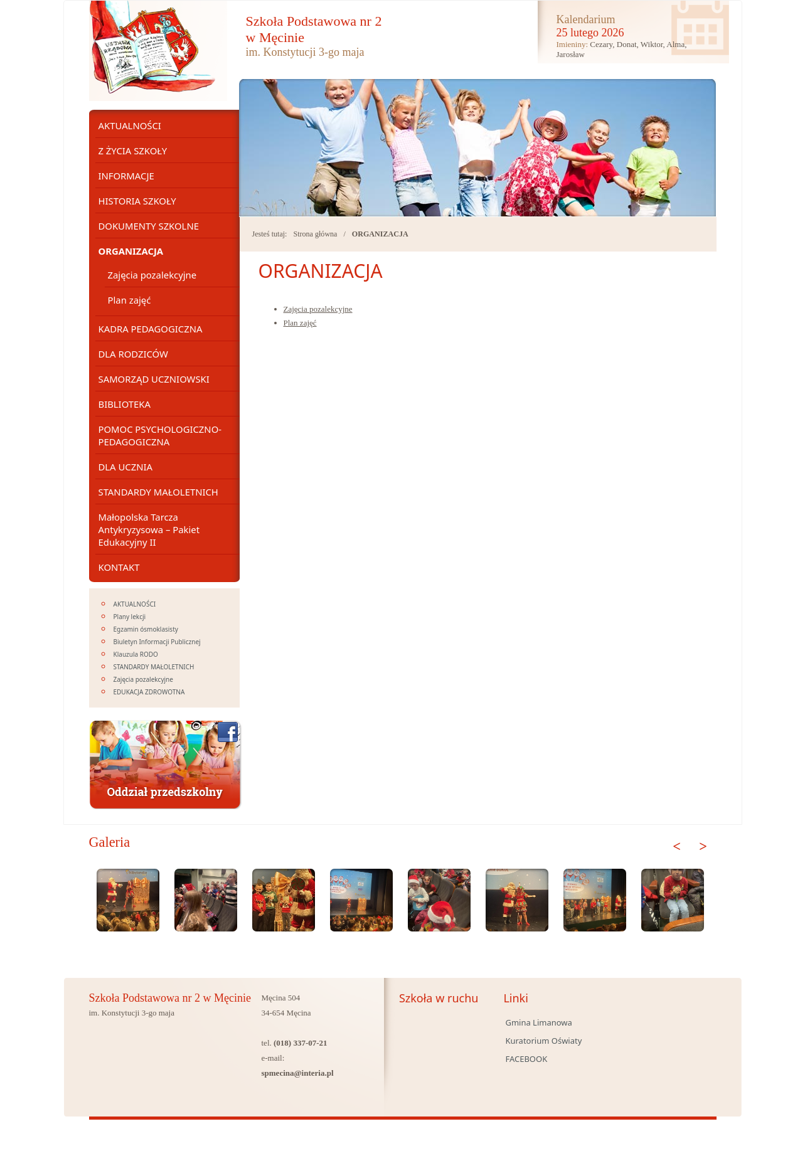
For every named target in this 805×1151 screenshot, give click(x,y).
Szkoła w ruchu (439, 997)
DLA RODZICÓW (133, 353)
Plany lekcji (130, 616)
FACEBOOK (526, 1058)
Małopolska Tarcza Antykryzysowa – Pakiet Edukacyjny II (149, 529)
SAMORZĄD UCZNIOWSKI (154, 379)
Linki (515, 997)
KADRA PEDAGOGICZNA (151, 328)
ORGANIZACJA (380, 234)
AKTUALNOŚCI (130, 125)
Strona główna (315, 234)
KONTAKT (119, 567)
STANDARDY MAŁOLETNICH (158, 491)
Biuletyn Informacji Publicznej (157, 641)
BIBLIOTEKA (125, 404)
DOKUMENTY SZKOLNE (149, 226)
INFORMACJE (126, 175)
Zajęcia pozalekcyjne (318, 309)
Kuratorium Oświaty (543, 1040)
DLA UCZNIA (125, 466)
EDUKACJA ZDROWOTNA (149, 691)
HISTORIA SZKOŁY (137, 200)
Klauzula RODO (136, 654)
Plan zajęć (300, 322)
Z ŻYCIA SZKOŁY (133, 150)
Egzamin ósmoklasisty (146, 629)
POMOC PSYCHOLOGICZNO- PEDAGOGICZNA (160, 435)
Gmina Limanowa (538, 1022)
